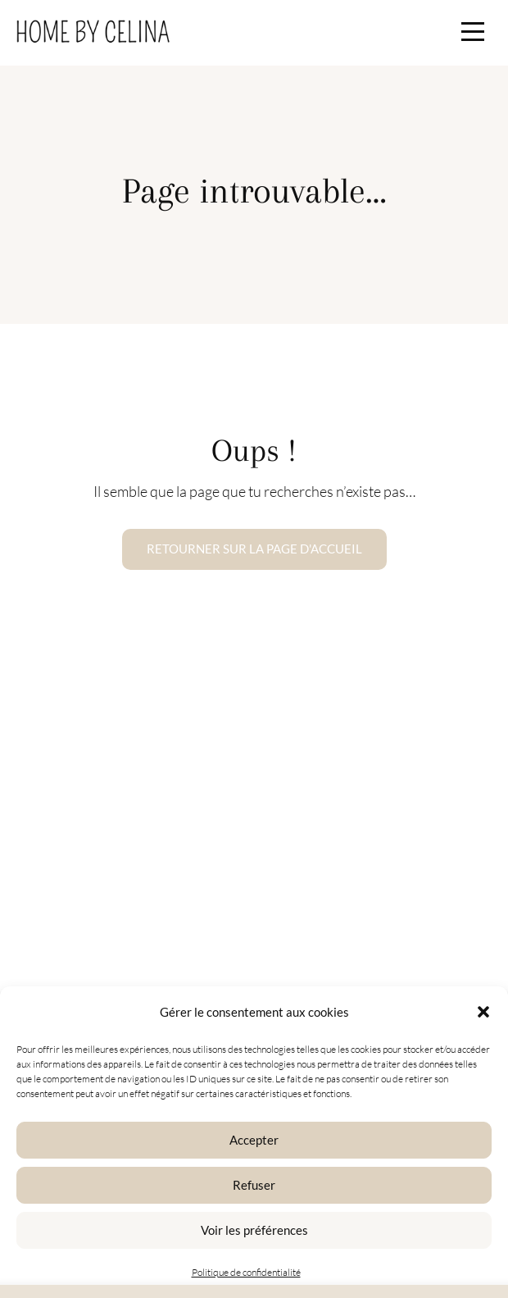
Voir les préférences (254, 1230)
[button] (483, 1012)
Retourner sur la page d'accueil (254, 548)
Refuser (254, 1184)
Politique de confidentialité (246, 1272)
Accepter (254, 1139)
